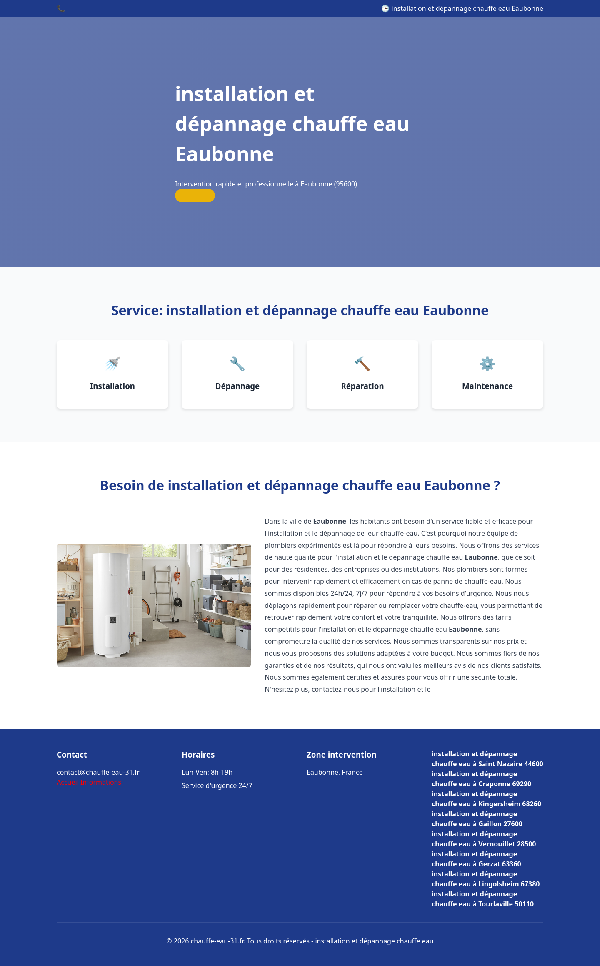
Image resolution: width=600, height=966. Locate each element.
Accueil (68, 782)
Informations (100, 782)
